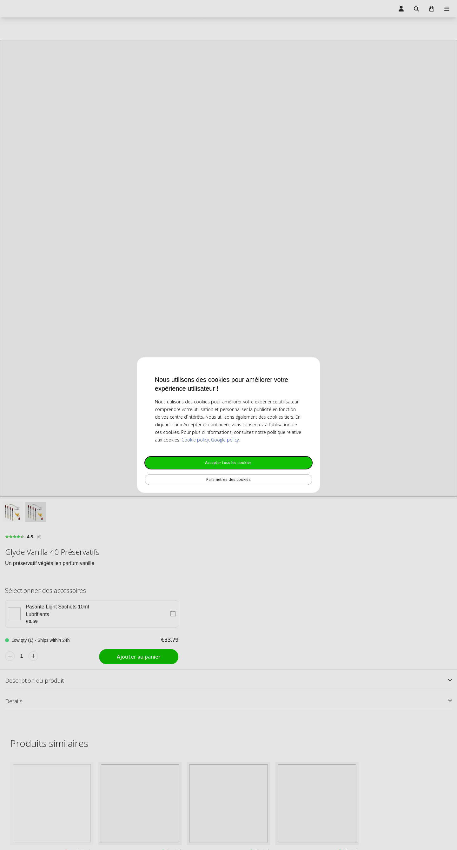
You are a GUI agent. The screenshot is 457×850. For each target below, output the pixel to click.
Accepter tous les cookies (228, 462)
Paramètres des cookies (228, 479)
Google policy (225, 440)
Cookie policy (195, 440)
